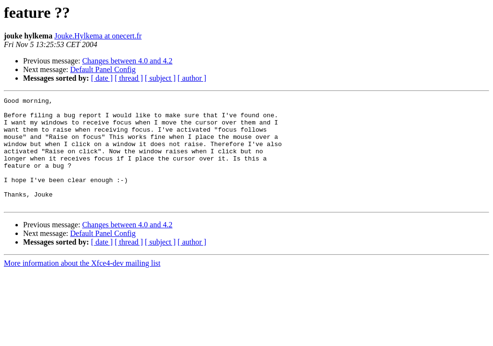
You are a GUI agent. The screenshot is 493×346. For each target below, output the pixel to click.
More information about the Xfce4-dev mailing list (82, 285)
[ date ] (102, 78)
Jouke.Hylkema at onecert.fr (98, 36)
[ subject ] (160, 78)
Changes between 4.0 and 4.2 (127, 61)
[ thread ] (129, 78)
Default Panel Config (103, 69)
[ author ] (192, 78)
